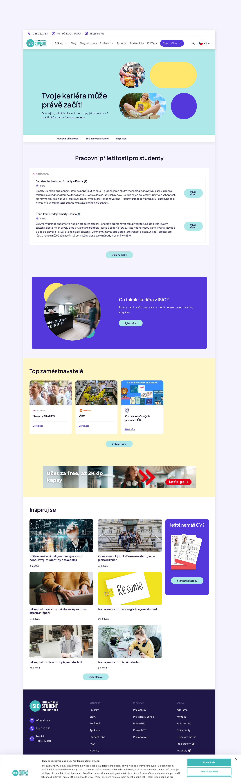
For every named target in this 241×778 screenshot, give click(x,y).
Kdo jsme (182, 709)
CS (203, 43)
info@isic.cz (97, 33)
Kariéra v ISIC (184, 723)
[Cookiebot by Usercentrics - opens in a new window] (20, 772)
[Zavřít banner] (236, 737)
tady (122, 761)
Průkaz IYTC (140, 730)
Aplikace (121, 43)
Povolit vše (209, 739)
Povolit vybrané (209, 748)
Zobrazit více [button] (119, 443)
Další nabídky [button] (119, 254)
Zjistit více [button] (193, 193)
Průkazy (61, 43)
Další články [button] (95, 676)
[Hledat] (193, 43)
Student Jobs (136, 43)
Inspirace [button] (121, 138)
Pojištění (107, 43)
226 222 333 (40, 33)
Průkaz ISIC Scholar (144, 716)
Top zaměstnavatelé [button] (97, 138)
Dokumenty (183, 730)
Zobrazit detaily (168, 772)
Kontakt (181, 716)
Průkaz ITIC (139, 723)
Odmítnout (209, 757)
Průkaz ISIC (139, 709)
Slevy (74, 43)
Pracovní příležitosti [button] (67, 138)
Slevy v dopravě (88, 43)
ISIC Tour (152, 43)
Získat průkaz (172, 43)
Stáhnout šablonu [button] (187, 580)
